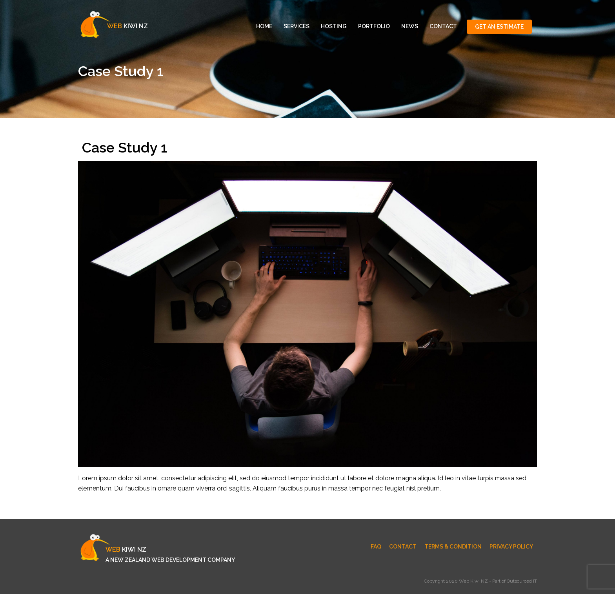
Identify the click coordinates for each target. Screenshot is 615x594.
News (409, 26)
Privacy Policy (511, 546)
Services (296, 26)
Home (264, 26)
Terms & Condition (453, 546)
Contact (443, 26)
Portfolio (374, 26)
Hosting (334, 26)
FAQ (376, 546)
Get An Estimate (499, 27)
